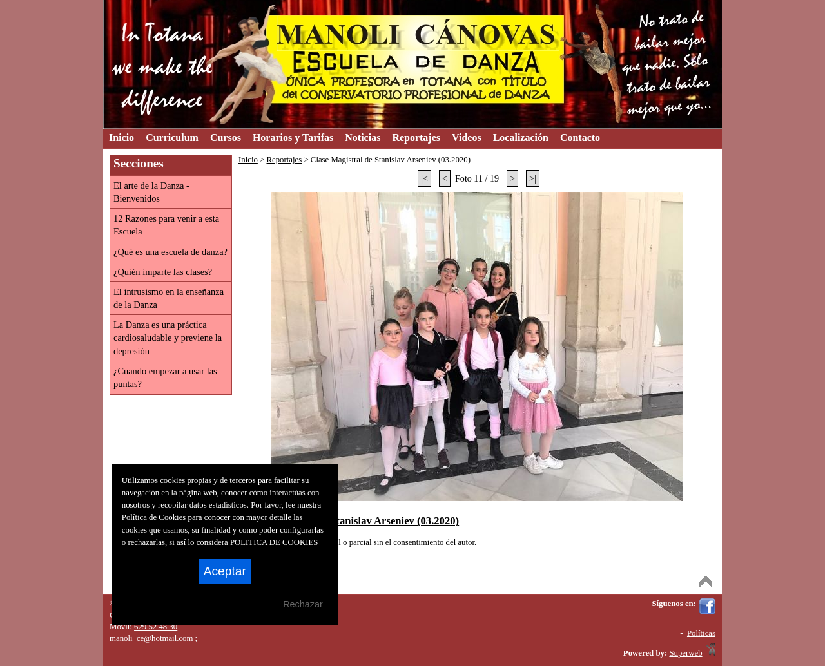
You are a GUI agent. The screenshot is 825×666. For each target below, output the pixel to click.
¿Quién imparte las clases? (162, 272)
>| (532, 178)
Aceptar (225, 571)
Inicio (248, 159)
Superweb (685, 653)
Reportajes (284, 159)
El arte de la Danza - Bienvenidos (151, 192)
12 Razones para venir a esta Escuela (166, 224)
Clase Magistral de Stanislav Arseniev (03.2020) (350, 521)
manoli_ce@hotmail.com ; (153, 638)
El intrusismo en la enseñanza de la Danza (168, 298)
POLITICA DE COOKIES (274, 542)
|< (424, 178)
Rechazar (303, 604)
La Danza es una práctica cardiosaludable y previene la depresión (167, 337)
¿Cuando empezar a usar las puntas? (165, 377)
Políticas (701, 633)
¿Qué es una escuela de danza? (170, 252)
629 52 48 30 (155, 626)
